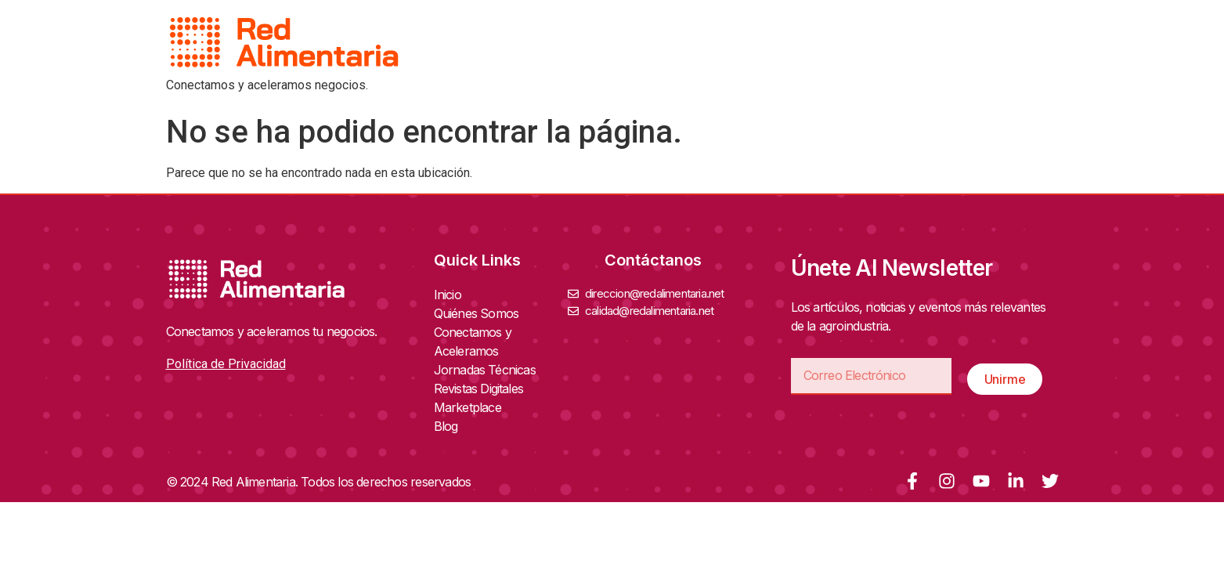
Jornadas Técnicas (488, 370)
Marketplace (467, 407)
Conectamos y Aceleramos (501, 341)
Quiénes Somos (480, 313)
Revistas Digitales (483, 388)
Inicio (447, 294)
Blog (446, 426)
